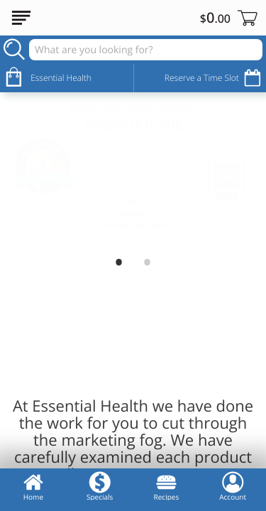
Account (232, 486)
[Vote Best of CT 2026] (133, 171)
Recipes (166, 486)
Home (33, 486)
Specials (100, 486)
